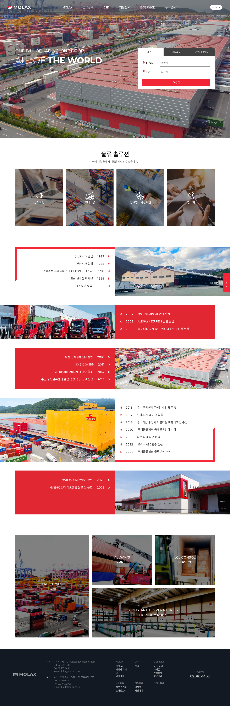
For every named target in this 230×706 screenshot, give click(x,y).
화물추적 (176, 52)
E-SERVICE (147, 7)
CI (117, 672)
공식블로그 (171, 7)
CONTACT (226, 282)
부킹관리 (158, 672)
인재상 (138, 687)
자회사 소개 (121, 669)
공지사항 (120, 675)
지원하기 (139, 690)
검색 (176, 82)
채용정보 (124, 7)
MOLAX (67, 7)
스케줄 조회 (151, 52)
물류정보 (88, 7)
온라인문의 (121, 690)
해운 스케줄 (121, 687)
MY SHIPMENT (202, 52)
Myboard (158, 665)
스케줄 (157, 669)
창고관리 (158, 675)
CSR (106, 7)
